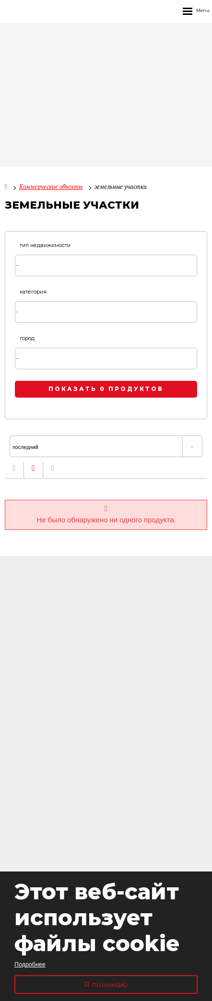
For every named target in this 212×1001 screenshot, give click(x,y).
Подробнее (30, 964)
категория (33, 292)
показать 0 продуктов (106, 389)
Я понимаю (106, 984)
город (27, 338)
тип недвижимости (45, 245)
